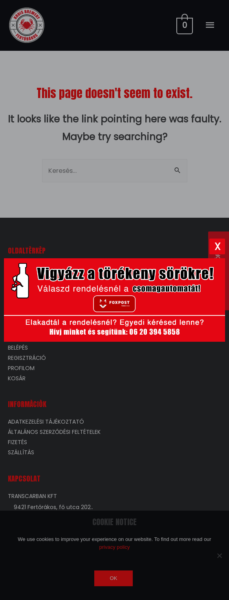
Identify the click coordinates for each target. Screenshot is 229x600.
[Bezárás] (217, 246)
